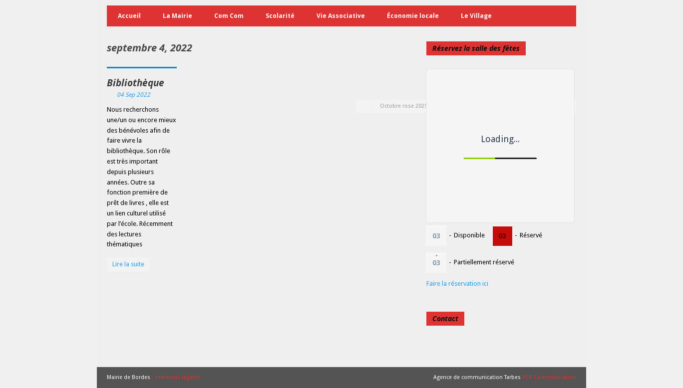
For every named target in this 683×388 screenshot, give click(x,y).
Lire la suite (128, 264)
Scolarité (280, 15)
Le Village (476, 15)
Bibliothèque (135, 82)
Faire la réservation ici (457, 283)
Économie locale (413, 15)
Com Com (229, 15)
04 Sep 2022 (133, 94)
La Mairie (177, 15)
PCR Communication (549, 377)
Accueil (129, 15)
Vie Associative (341, 15)
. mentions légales (176, 377)
